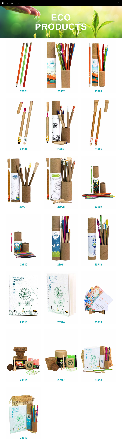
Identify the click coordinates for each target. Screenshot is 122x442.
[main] (61, 22)
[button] (2, 3)
